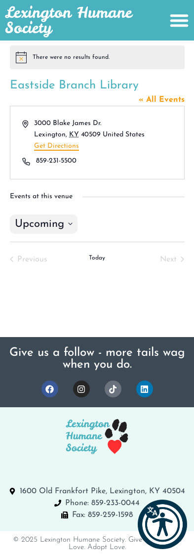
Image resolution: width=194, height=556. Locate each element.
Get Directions (56, 146)
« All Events (162, 100)
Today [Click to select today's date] (97, 258)
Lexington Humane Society (68, 20)
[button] (162, 524)
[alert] (97, 57)
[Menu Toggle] (179, 20)
